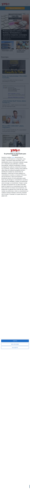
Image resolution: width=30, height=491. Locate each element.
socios (13, 157)
